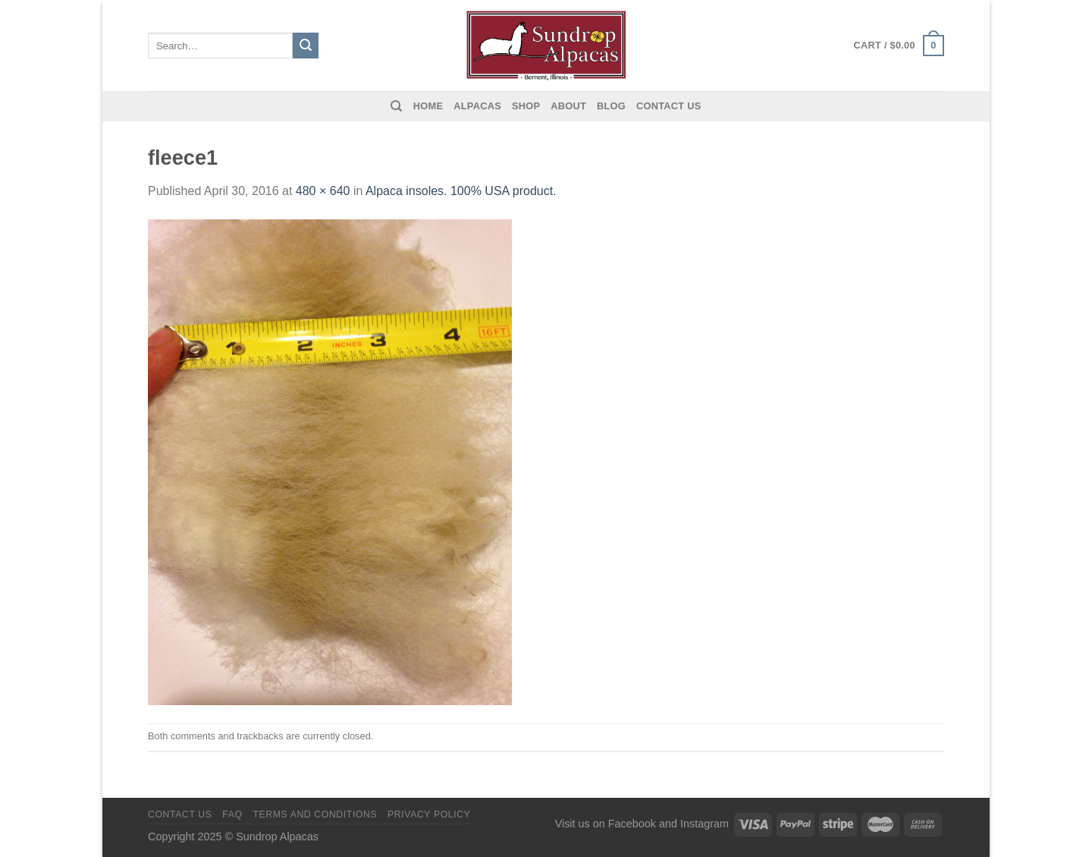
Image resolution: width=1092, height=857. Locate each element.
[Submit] (305, 45)
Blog (611, 106)
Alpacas (477, 106)
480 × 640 (323, 190)
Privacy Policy (429, 814)
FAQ (232, 814)
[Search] (396, 106)
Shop (526, 106)
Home (428, 106)
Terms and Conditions (315, 814)
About (568, 106)
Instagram (704, 824)
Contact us (668, 106)
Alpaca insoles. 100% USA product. (461, 190)
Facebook (632, 824)
